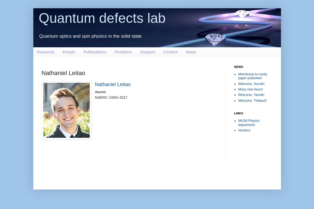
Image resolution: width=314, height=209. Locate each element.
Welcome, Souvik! (251, 84)
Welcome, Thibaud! (252, 101)
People (69, 52)
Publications (94, 52)
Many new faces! (250, 89)
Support (147, 52)
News (191, 52)
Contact (170, 52)
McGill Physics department (249, 123)
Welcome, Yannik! (251, 95)
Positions (123, 52)
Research (45, 52)
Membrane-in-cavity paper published (252, 76)
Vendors (244, 130)
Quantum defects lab (102, 18)
